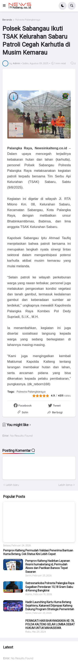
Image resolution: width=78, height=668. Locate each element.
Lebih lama (65, 485)
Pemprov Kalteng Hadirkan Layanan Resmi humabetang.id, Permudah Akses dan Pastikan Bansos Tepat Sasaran (47, 566)
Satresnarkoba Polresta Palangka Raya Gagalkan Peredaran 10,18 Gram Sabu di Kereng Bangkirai (49, 587)
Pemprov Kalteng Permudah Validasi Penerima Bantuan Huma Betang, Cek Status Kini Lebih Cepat (38, 552)
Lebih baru (12, 485)
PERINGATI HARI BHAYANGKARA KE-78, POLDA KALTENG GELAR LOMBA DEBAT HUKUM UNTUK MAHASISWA (50, 624)
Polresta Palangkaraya (27, 20)
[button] (5, 6)
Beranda (7, 20)
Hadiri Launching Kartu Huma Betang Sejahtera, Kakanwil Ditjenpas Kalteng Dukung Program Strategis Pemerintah (49, 605)
